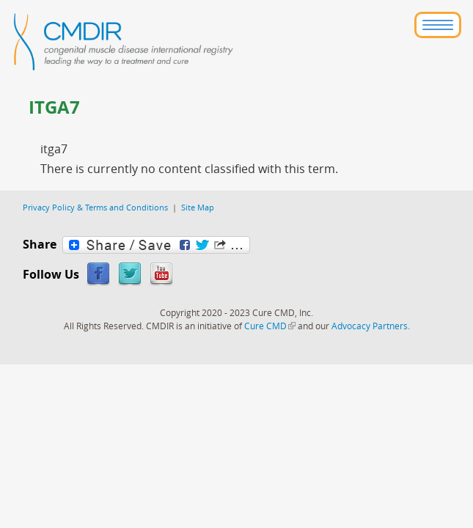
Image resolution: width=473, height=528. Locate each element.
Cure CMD (270, 325)
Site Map (197, 207)
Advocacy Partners (369, 325)
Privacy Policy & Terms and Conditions (95, 207)
